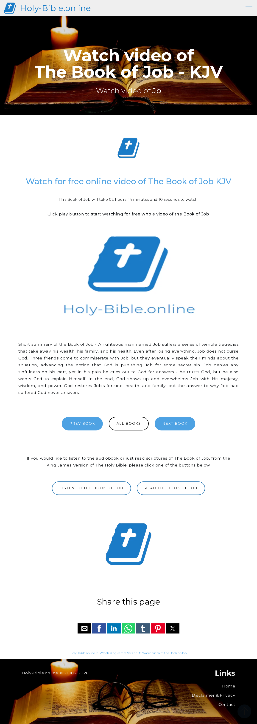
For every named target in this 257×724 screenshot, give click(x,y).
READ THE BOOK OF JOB (171, 488)
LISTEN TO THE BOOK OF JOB (91, 488)
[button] (84, 628)
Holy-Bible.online (55, 8)
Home (228, 686)
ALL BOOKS (129, 423)
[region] (128, 148)
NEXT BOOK (174, 423)
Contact (226, 704)
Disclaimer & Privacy (213, 695)
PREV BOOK (82, 423)
